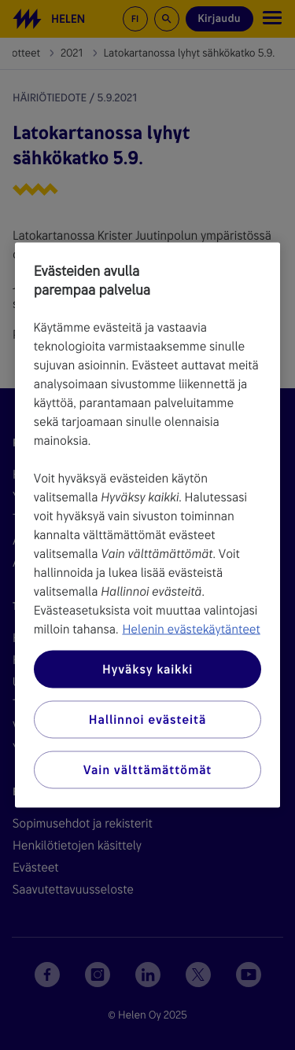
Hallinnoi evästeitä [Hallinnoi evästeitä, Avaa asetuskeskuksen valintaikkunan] (147, 719)
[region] (148, 525)
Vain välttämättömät (147, 769)
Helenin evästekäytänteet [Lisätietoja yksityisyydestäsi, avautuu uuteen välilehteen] (191, 629)
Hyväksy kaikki (147, 669)
